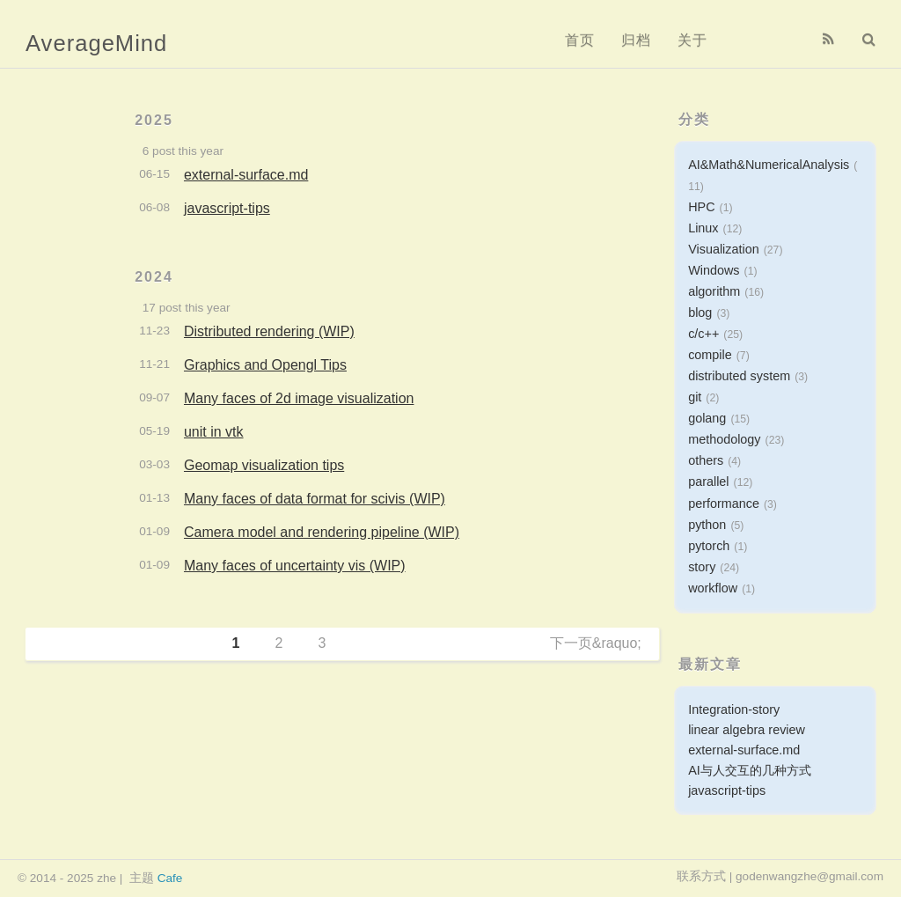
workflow (712, 588)
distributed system (739, 376)
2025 (154, 120)
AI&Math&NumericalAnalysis (768, 165)
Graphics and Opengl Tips (265, 364)
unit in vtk (214, 431)
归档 (636, 40)
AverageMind (96, 43)
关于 (692, 40)
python (707, 525)
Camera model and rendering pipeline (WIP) (321, 532)
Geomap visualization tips (264, 465)
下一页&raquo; (595, 643)
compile (710, 355)
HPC (701, 207)
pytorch (708, 546)
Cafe (170, 878)
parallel (708, 481)
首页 (580, 40)
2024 (154, 276)
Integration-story (734, 709)
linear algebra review (746, 730)
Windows (713, 270)
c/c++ (703, 334)
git (694, 397)
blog (700, 312)
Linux (703, 228)
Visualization (723, 249)
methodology (724, 439)
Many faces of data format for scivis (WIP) (314, 498)
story (701, 567)
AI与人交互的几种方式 (749, 770)
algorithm (714, 291)
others (705, 460)
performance (723, 503)
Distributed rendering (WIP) (269, 331)
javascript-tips (227, 208)
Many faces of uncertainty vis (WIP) (295, 565)
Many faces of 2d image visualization (299, 398)
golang (707, 418)
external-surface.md (246, 174)
